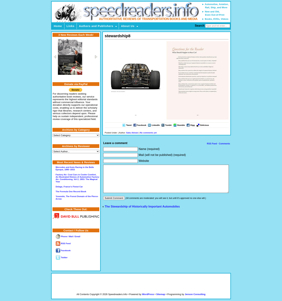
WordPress (148, 294)
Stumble (181, 125)
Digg (192, 125)
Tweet (128, 125)
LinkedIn (156, 125)
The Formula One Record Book (71, 191)
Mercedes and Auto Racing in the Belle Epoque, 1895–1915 (75, 168)
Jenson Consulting (195, 294)
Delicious (204, 125)
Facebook (141, 125)
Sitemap (160, 294)
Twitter (61, 257)
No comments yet (148, 133)
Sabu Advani (132, 133)
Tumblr (168, 125)
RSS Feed (63, 243)
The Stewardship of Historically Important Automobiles (142, 211)
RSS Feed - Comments (218, 143)
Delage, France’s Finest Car (69, 187)
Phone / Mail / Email (68, 236)
